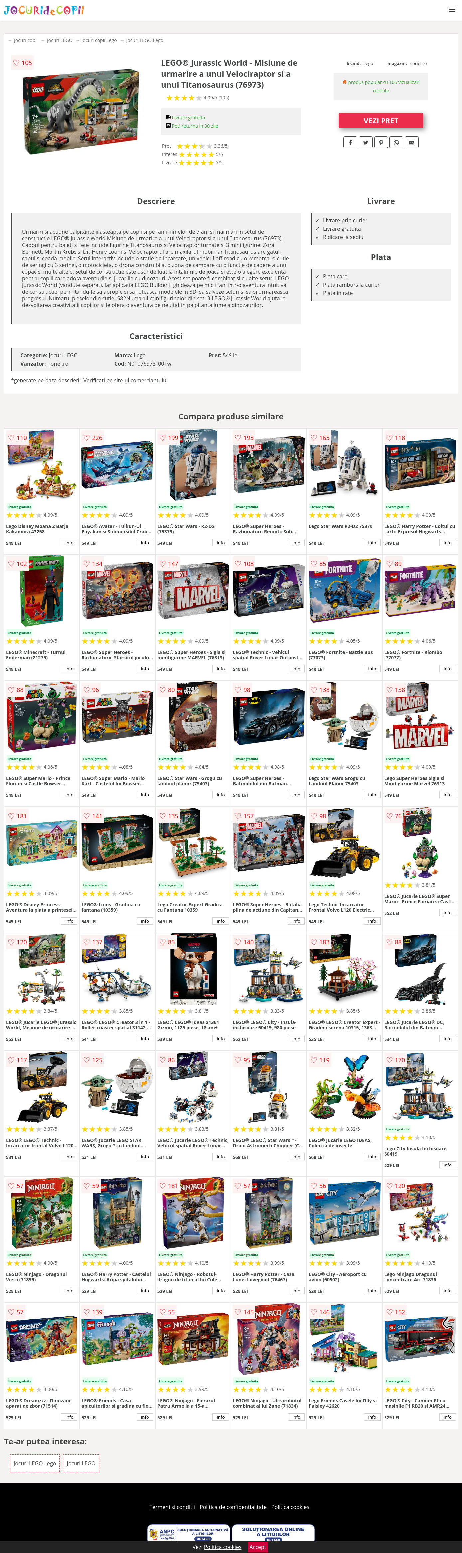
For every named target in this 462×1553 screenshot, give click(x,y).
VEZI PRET (381, 120)
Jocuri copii (26, 40)
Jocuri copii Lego (99, 40)
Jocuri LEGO (60, 40)
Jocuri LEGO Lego (144, 40)
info (69, 543)
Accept (258, 1547)
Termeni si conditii (172, 1507)
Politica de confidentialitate (233, 1507)
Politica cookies (290, 1507)
